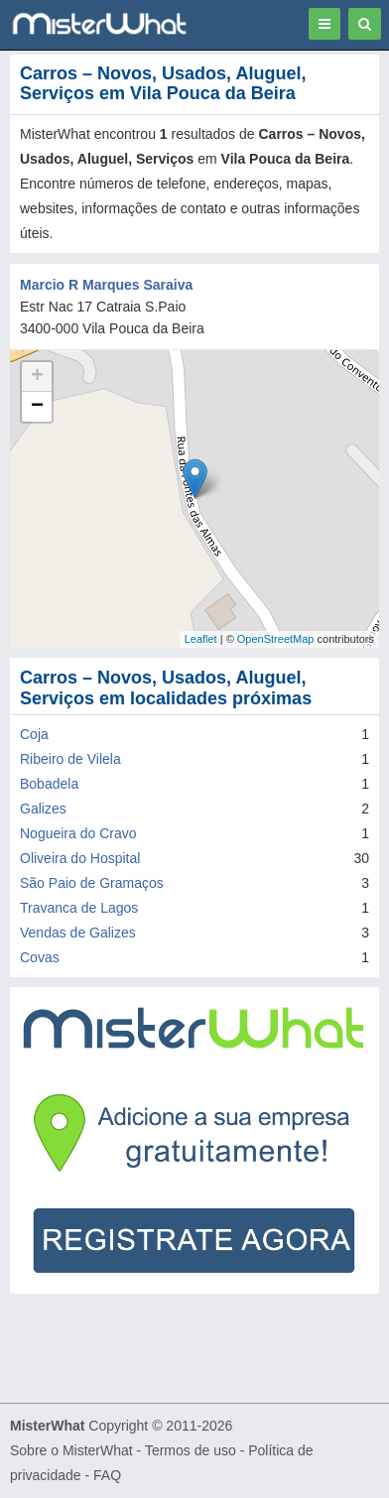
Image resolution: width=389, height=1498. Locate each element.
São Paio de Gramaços (92, 883)
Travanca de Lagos (79, 908)
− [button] (37, 407)
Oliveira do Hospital (80, 858)
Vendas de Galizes (78, 932)
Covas (40, 957)
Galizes (43, 808)
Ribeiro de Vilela (70, 759)
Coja (34, 734)
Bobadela (49, 784)
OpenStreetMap (276, 639)
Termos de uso (190, 1450)
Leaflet (201, 639)
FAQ (107, 1475)
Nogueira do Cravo (78, 833)
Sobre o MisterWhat (71, 1450)
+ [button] (37, 377)
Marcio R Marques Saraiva (106, 285)
